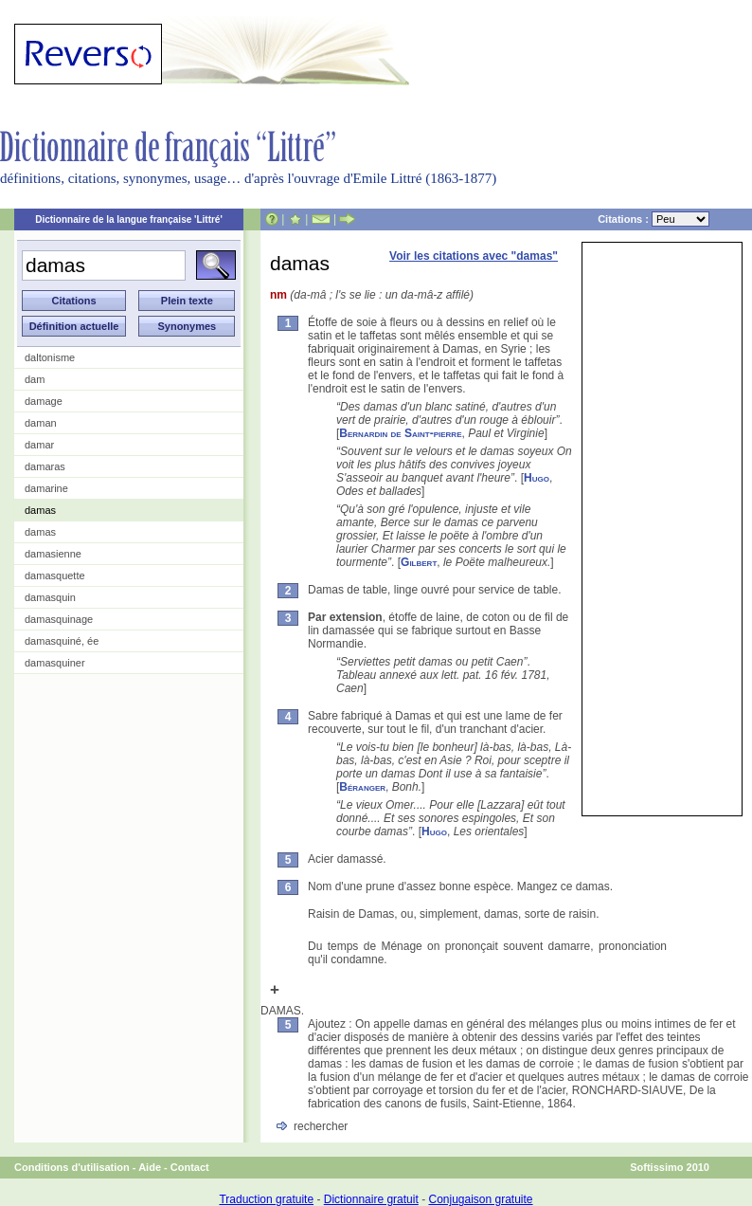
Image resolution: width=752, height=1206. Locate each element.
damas (40, 510)
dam (35, 379)
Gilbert (419, 562)
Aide (149, 1167)
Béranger (362, 787)
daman (41, 423)
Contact (189, 1167)
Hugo (536, 477)
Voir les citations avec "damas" (473, 256)
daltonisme (50, 357)
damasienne (53, 553)
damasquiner (55, 662)
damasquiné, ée (61, 641)
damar (39, 444)
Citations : (653, 219)
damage (44, 401)
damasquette (55, 575)
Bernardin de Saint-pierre (400, 433)
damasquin (50, 597)
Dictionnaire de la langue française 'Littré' (129, 219)
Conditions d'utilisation (72, 1167)
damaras (45, 466)
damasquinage (59, 619)
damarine (46, 488)
